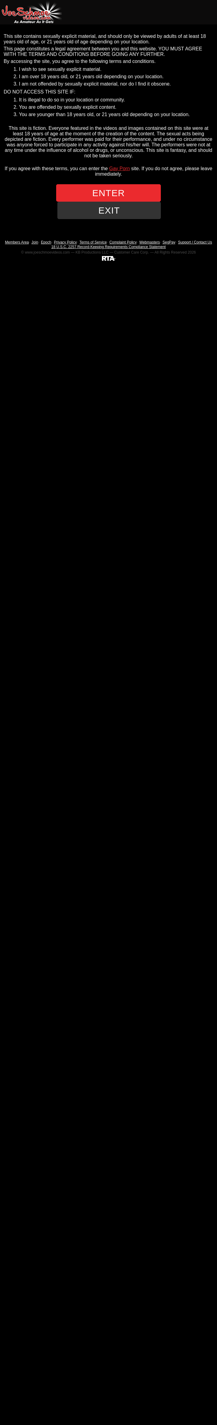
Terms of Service (93, 242)
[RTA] (108, 258)
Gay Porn (119, 168)
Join (34, 242)
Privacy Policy (65, 242)
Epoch (46, 242)
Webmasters (149, 242)
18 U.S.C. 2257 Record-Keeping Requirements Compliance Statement (108, 247)
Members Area (17, 242)
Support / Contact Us (195, 242)
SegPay (169, 242)
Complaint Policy (122, 242)
